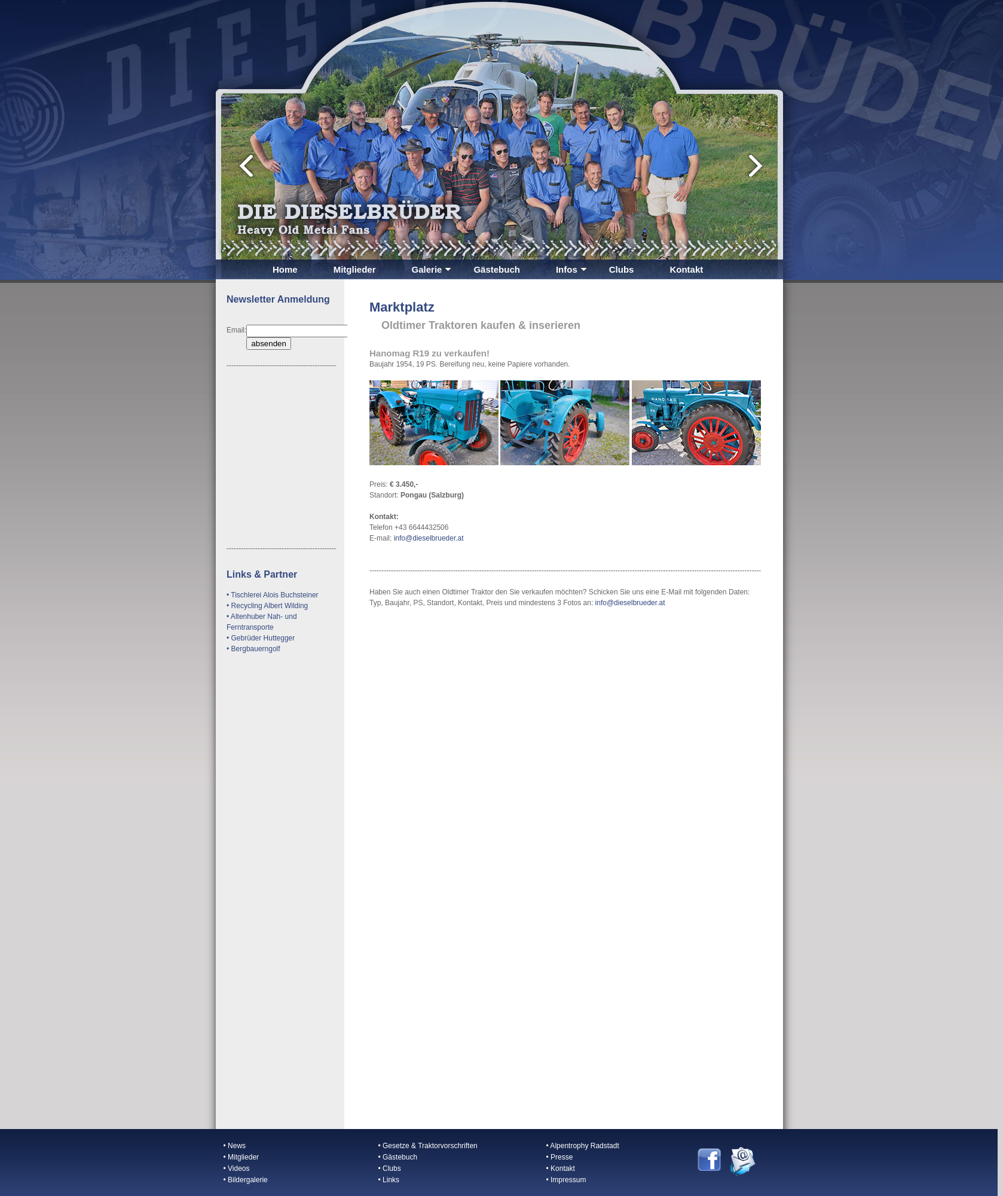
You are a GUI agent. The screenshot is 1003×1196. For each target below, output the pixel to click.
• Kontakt (560, 1168)
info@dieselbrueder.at (427, 538)
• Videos (237, 1168)
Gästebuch (496, 269)
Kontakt (686, 269)
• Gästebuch (398, 1157)
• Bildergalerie (246, 1180)
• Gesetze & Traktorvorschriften (428, 1146)
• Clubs (389, 1168)
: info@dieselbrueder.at (628, 603)
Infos (571, 269)
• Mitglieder (241, 1157)
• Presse (559, 1157)
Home (285, 269)
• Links (389, 1180)
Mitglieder (355, 269)
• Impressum (566, 1180)
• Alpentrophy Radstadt (582, 1146)
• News (235, 1146)
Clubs (621, 269)
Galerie (432, 269)
